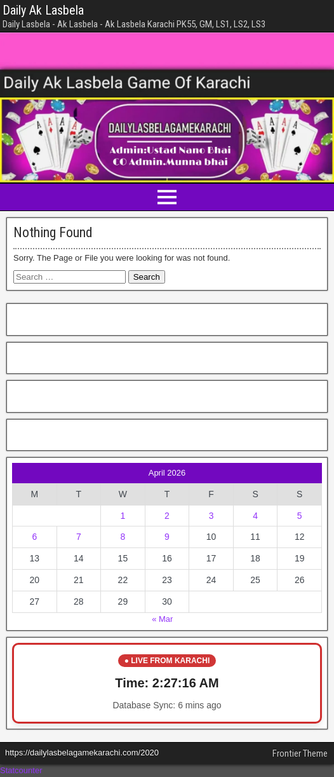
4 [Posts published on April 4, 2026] (255, 516)
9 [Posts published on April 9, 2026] (167, 537)
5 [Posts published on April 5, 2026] (299, 516)
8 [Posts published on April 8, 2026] (123, 537)
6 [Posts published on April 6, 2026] (34, 537)
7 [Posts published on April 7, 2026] (78, 537)
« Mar (162, 619)
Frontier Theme (300, 753)
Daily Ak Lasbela (43, 10)
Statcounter (21, 770)
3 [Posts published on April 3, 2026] (211, 516)
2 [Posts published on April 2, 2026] (167, 516)
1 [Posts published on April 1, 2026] (123, 516)
